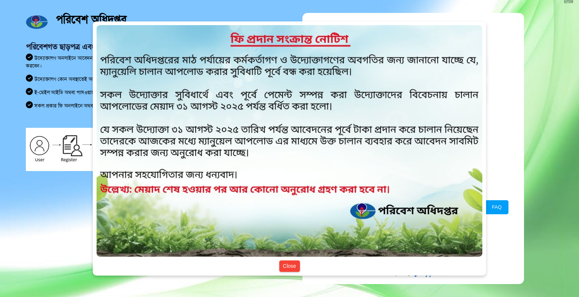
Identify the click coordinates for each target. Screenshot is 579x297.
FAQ (497, 207)
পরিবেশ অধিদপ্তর (91, 19)
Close (289, 266)
